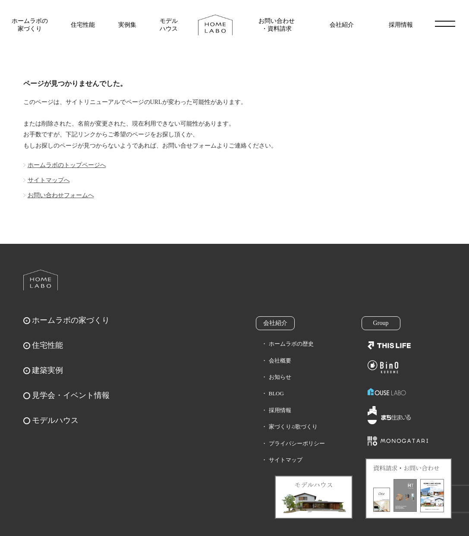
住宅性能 (83, 25)
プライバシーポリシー (297, 443)
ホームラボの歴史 (291, 344)
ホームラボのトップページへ (67, 165)
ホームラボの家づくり (30, 25)
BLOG (276, 393)
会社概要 (280, 360)
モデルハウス (169, 25)
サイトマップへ (49, 180)
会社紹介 (342, 25)
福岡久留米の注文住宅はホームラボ (215, 25)
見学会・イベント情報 (71, 395)
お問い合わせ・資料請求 (276, 25)
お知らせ (280, 377)
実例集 (127, 25)
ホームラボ (40, 280)
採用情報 (401, 25)
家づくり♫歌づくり (293, 426)
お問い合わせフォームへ (61, 195)
